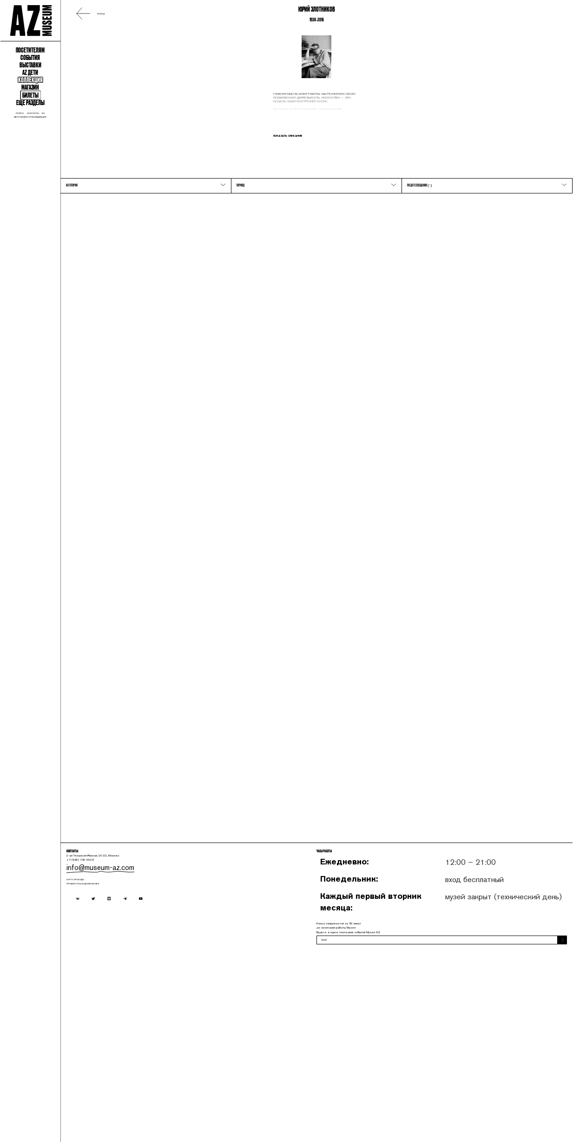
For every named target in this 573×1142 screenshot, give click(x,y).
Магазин (71, 204)
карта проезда (177, 1043)
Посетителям (71, 116)
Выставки (71, 151)
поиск (47, 266)
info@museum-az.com (190, 1021)
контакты (77, 266)
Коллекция (71, 186)
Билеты (71, 224)
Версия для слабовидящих (71, 275)
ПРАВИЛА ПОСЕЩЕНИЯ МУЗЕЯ (196, 1053)
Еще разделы (72, 240)
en (101, 266)
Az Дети (71, 169)
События (71, 133)
